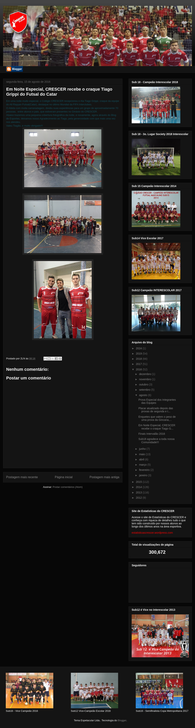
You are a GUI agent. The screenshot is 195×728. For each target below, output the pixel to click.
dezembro (145, 374)
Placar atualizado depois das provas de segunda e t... (155, 410)
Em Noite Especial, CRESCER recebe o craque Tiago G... (156, 427)
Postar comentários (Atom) (68, 487)
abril (142, 459)
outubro (144, 384)
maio (142, 454)
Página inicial (64, 477)
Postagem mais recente (22, 477)
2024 (139, 348)
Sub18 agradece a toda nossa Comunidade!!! (156, 440)
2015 (139, 481)
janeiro (143, 475)
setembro (145, 389)
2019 (139, 353)
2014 (139, 487)
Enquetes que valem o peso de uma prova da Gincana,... (157, 418)
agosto (143, 395)
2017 (139, 364)
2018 (139, 358)
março (143, 464)
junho (142, 448)
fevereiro (144, 469)
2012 (139, 497)
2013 (139, 492)
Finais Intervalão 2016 (151, 433)
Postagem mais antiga (104, 477)
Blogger (122, 720)
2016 (139, 369)
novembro (145, 379)
